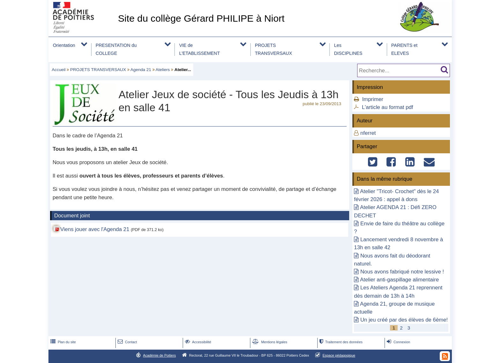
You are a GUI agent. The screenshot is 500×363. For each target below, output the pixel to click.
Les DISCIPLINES (348, 49)
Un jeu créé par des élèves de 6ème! (404, 320)
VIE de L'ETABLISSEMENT (199, 49)
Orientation (64, 45)
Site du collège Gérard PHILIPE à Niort (201, 18)
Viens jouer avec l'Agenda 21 (94, 229)
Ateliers (163, 69)
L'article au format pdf (387, 107)
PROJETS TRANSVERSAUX (273, 49)
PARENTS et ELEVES (404, 49)
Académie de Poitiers (159, 355)
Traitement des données (340, 342)
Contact (126, 342)
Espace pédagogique (339, 355)
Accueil (58, 69)
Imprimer (372, 99)
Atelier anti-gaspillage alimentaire (399, 280)
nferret (368, 133)
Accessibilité (197, 342)
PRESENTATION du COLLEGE (116, 49)
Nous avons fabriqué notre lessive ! (402, 272)
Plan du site (62, 342)
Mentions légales (269, 342)
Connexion (398, 342)
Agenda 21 (140, 69)
